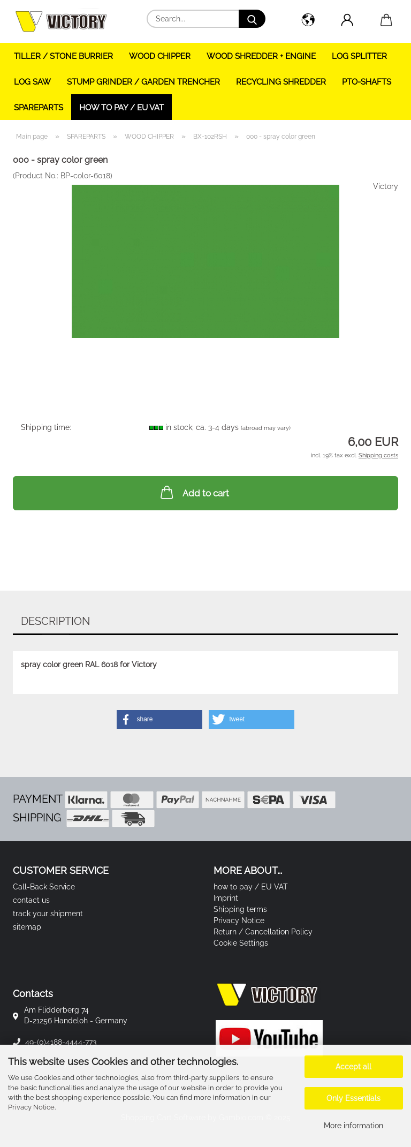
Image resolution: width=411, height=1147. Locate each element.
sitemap (27, 927)
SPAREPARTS (38, 107)
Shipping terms (240, 909)
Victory (385, 186)
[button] (308, 21)
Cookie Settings (241, 943)
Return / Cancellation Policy (263, 931)
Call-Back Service (44, 886)
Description (55, 621)
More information (353, 1125)
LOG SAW (32, 82)
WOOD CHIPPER (160, 56)
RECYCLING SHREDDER (281, 82)
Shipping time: (46, 427)
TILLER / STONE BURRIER (63, 56)
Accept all (353, 1066)
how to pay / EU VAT (121, 107)
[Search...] (252, 19)
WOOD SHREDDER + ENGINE (261, 56)
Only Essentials (353, 1098)
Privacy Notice (31, 1107)
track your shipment (48, 913)
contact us (31, 900)
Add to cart (193, 492)
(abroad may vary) (266, 428)
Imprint (226, 898)
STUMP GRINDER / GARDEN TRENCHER (143, 82)
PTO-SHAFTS (366, 82)
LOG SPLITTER (359, 56)
